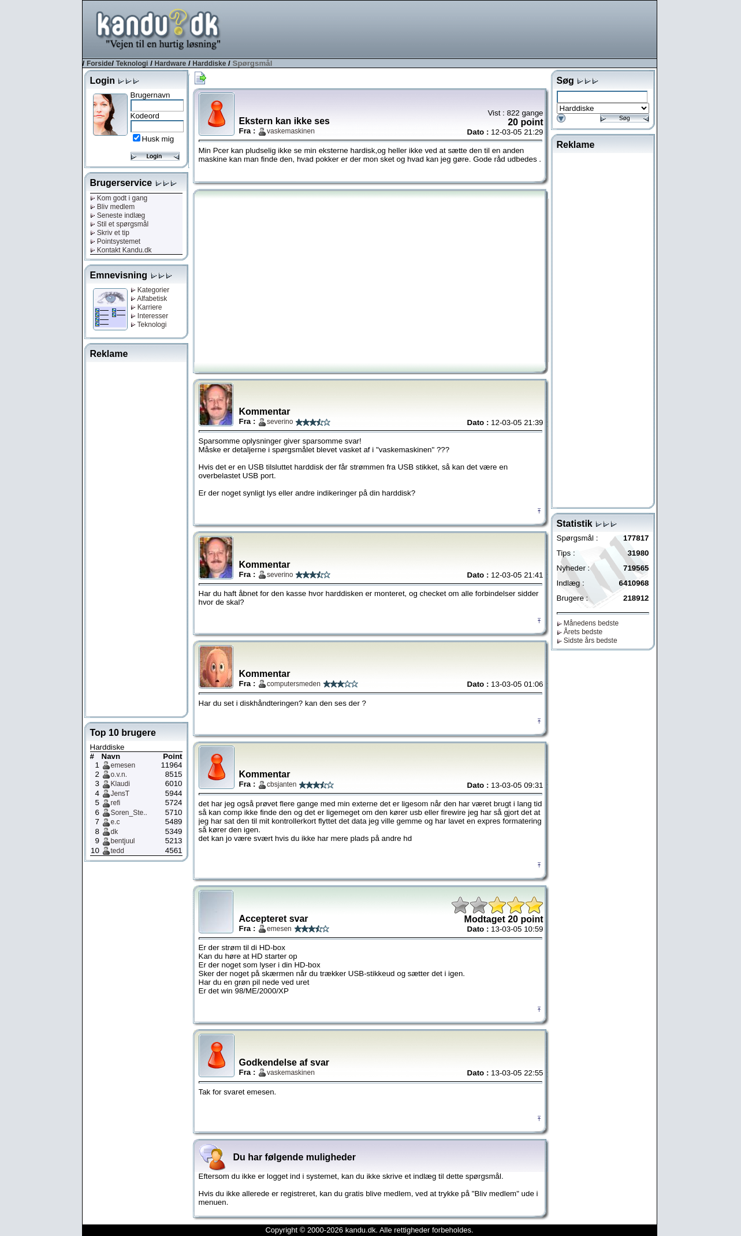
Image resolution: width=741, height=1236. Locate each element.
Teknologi (132, 63)
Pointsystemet (115, 241)
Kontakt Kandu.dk (121, 250)
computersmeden (294, 684)
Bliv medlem (112, 207)
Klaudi (120, 784)
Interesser (150, 316)
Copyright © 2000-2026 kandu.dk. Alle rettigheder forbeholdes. (369, 1230)
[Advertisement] (446, 28)
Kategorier (150, 290)
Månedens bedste (588, 623)
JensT (120, 794)
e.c (115, 822)
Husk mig (158, 139)
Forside (99, 63)
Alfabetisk (149, 299)
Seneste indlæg (118, 215)
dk (114, 832)
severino (280, 422)
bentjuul (123, 841)
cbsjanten (281, 784)
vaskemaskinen (291, 131)
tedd (117, 851)
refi (116, 803)
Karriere (146, 307)
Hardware (171, 63)
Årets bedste (580, 632)
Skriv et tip (109, 233)
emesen (123, 765)
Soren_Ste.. (129, 813)
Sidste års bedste (587, 640)
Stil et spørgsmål (119, 224)
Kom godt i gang (119, 198)
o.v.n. (119, 774)
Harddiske (209, 63)
